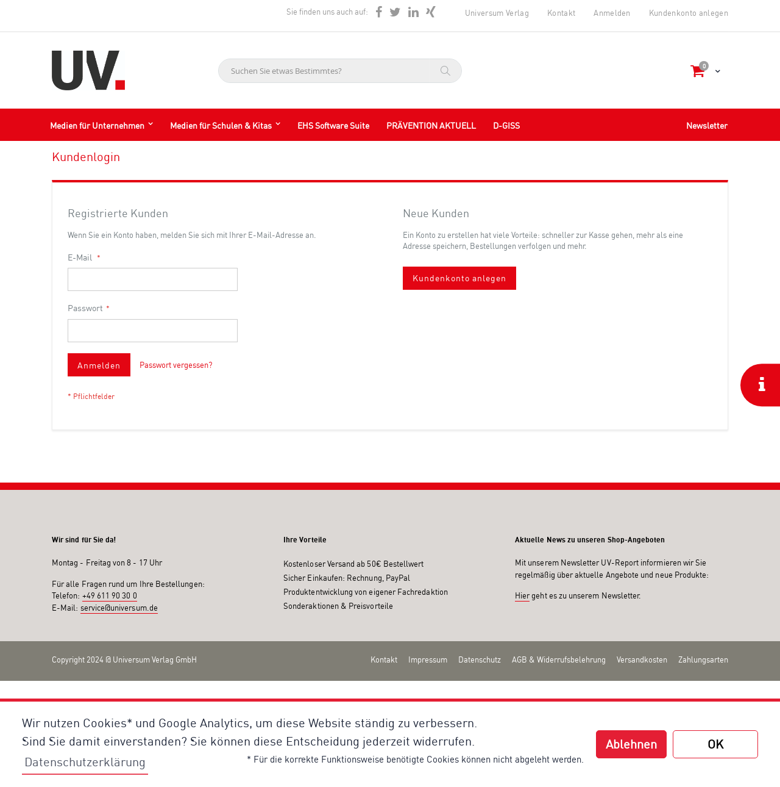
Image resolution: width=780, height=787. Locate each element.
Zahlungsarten (703, 659)
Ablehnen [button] (631, 744)
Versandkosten (642, 659)
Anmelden (612, 13)
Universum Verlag (497, 13)
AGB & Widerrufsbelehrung (559, 659)
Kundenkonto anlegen (688, 13)
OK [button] (715, 744)
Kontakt (561, 13)
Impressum (427, 659)
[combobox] (340, 71)
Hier (522, 595)
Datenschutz (479, 659)
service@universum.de (119, 608)
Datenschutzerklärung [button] (85, 761)
